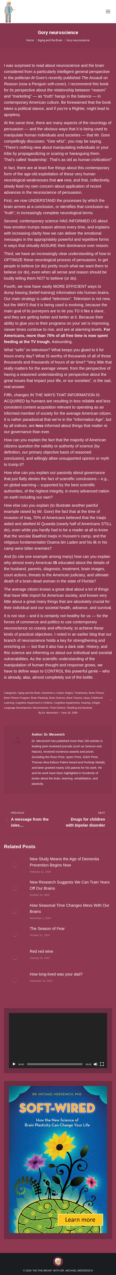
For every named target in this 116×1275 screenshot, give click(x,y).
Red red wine (41, 951)
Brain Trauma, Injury (78, 697)
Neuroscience (41, 707)
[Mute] (96, 1064)
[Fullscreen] (102, 1064)
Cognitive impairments (67, 702)
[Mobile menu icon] (108, 11)
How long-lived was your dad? (56, 974)
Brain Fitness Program (17, 697)
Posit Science (58, 707)
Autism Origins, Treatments (71, 692)
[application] (58, 1040)
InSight (96, 702)
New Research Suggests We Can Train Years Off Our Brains (70, 885)
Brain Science (57, 697)
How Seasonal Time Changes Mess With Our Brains (69, 908)
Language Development (17, 707)
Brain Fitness (96, 692)
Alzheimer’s (48, 692)
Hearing (85, 702)
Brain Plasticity (39, 697)
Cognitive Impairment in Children (34, 702)
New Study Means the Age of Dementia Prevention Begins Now (64, 862)
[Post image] (15, 865)
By (48, 712)
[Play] (14, 1064)
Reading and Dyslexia (79, 707)
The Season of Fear (47, 928)
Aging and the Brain (29, 692)
